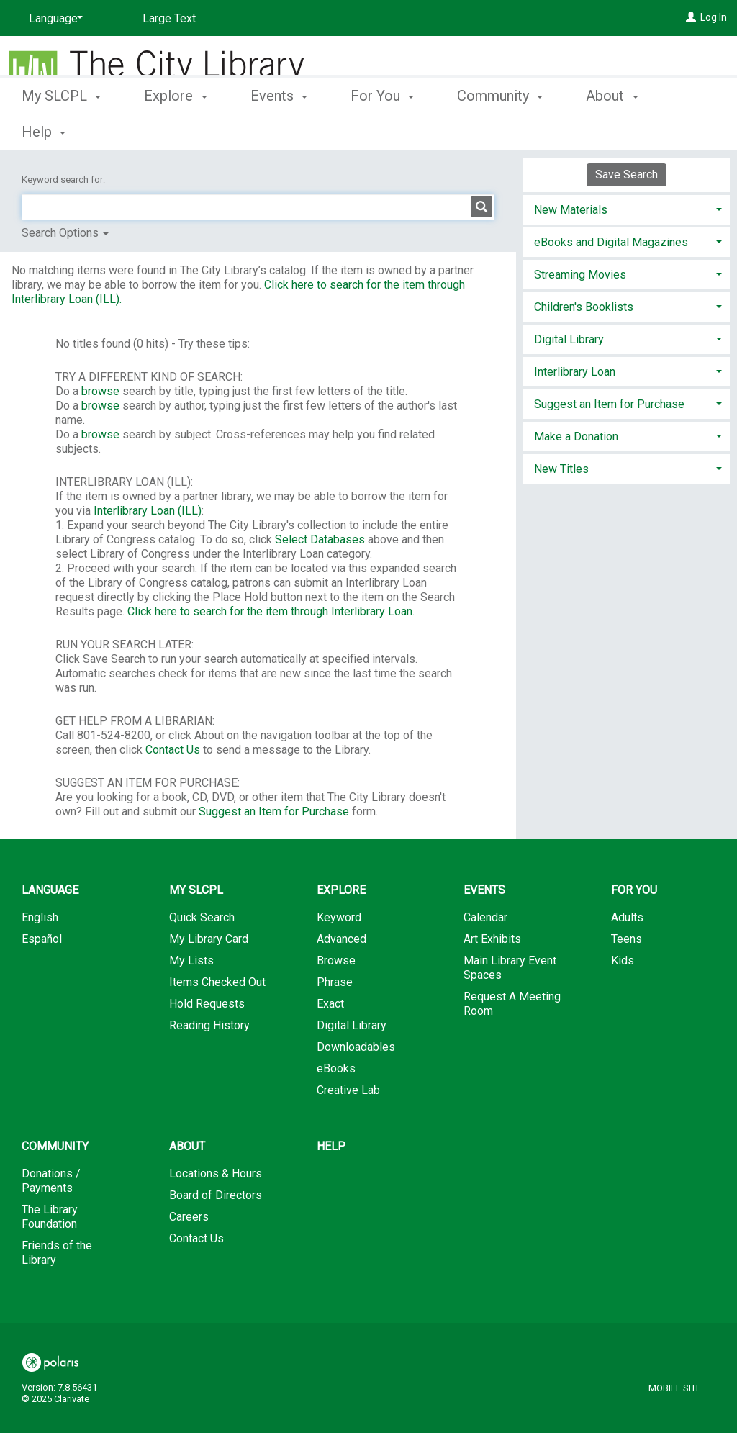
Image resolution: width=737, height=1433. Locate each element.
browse (100, 391)
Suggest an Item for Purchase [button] (609, 404)
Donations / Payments (51, 1181)
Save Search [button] (626, 174)
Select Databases (320, 539)
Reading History (209, 1025)
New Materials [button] (570, 210)
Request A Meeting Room (512, 1004)
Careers (189, 1217)
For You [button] (382, 129)
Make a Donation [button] (576, 436)
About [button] (187, 1146)
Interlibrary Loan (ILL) (148, 510)
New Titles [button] (561, 469)
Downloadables (356, 1047)
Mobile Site (674, 1388)
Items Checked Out (217, 982)
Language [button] (50, 890)
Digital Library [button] (569, 339)
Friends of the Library (57, 1253)
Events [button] (278, 129)
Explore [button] (175, 129)
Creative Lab (348, 1090)
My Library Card (208, 939)
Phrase (335, 982)
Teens (626, 939)
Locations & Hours (215, 1173)
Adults (627, 917)
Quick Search (202, 917)
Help (331, 1146)
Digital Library (351, 1025)
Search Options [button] (65, 233)
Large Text (169, 18)
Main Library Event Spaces (510, 968)
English (40, 917)
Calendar (485, 917)
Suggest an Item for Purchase (274, 811)
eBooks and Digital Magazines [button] (611, 242)
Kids (622, 960)
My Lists (191, 960)
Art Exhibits (492, 939)
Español (42, 939)
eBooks (336, 1068)
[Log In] (691, 17)
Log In (713, 17)
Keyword (339, 917)
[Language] (53, 18)
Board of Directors (215, 1195)
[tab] (626, 208)
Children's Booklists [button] (583, 307)
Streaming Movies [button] (580, 274)
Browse (336, 960)
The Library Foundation (50, 1217)
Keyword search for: (64, 179)
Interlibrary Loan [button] (574, 372)
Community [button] (500, 129)
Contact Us (172, 749)
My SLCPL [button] (61, 129)
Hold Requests (207, 1004)
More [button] (614, 131)
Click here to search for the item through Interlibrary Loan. (271, 611)
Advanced (341, 939)
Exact (330, 1004)
